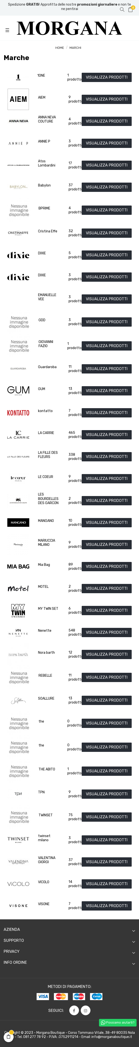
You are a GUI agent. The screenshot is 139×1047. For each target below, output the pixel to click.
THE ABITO (47, 769)
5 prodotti (75, 255)
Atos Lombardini (46, 163)
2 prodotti (75, 501)
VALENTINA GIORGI (46, 860)
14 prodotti (75, 884)
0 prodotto (74, 723)
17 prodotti (75, 165)
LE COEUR (45, 477)
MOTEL (43, 587)
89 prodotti (75, 566)
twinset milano (44, 838)
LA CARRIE (46, 433)
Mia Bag (44, 565)
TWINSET (46, 815)
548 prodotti (75, 632)
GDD (42, 320)
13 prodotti (75, 391)
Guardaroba (47, 367)
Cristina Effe (47, 231)
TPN (41, 792)
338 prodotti (75, 457)
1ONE (41, 75)
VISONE (44, 904)
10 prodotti (75, 522)
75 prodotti (75, 817)
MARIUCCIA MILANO (46, 543)
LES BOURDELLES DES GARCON (48, 498)
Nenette (44, 631)
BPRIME (44, 208)
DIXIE (42, 253)
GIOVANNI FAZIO (46, 344)
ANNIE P (44, 141)
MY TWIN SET (48, 609)
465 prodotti (75, 435)
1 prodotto (74, 77)
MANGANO (46, 521)
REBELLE (45, 676)
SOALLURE (46, 698)
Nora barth (46, 653)
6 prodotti (75, 610)
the (41, 721)
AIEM (41, 97)
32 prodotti (75, 233)
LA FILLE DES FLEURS (48, 455)
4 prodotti (75, 121)
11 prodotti (75, 369)
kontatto (45, 411)
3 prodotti (75, 143)
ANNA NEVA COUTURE (47, 119)
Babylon (44, 185)
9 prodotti (75, 99)
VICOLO (43, 882)
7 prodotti (75, 413)
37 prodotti (75, 187)
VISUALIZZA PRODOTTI (107, 77)
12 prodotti (75, 654)
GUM (41, 389)
